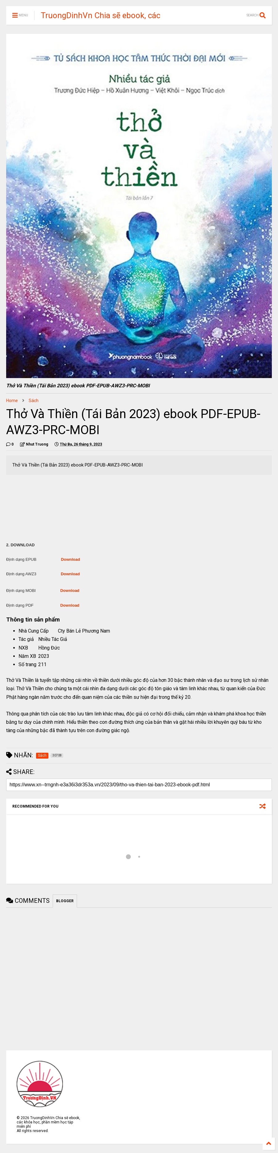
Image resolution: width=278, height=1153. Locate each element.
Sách (34, 400)
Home (12, 400)
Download (70, 559)
